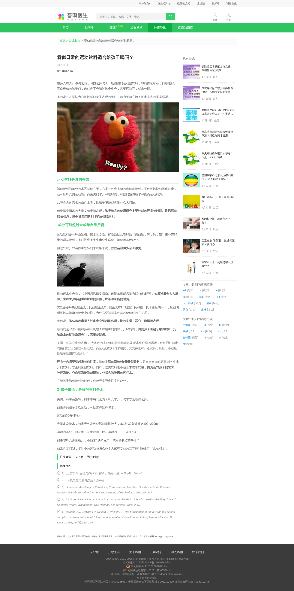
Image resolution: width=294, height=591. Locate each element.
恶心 (185, 309)
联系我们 (198, 552)
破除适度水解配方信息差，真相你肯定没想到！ (217, 68)
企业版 (201, 3)
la (205, 337)
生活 (217, 120)
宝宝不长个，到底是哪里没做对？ (217, 264)
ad (218, 296)
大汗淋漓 (188, 303)
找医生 (89, 27)
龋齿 (209, 303)
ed (184, 290)
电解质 (187, 324)
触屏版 (216, 3)
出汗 (203, 309)
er (205, 324)
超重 (201, 296)
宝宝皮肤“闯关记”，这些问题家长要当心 (218, 242)
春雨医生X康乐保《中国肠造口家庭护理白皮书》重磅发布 (218, 112)
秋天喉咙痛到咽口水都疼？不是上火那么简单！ (217, 155)
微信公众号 (183, 3)
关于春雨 (135, 552)
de (216, 290)
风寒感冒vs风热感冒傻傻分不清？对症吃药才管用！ (217, 133)
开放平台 (114, 552)
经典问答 (136, 27)
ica (203, 331)
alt (184, 343)
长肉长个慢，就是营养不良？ (216, 220)
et (220, 337)
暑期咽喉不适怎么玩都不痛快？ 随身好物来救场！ (217, 177)
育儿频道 (75, 40)
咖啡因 (187, 337)
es (184, 296)
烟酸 (185, 331)
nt (220, 324)
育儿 (215, 76)
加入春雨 (177, 552)
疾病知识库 (185, 27)
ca (200, 290)
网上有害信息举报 (147, 577)
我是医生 (231, 3)
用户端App (145, 3)
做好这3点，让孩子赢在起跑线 (218, 198)
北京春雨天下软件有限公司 (149, 558)
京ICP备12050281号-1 (158, 562)
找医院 (112, 27)
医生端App (164, 3)
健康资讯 (160, 27)
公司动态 (156, 552)
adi (219, 331)
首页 (66, 27)
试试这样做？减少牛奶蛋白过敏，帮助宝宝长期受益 (217, 90)
